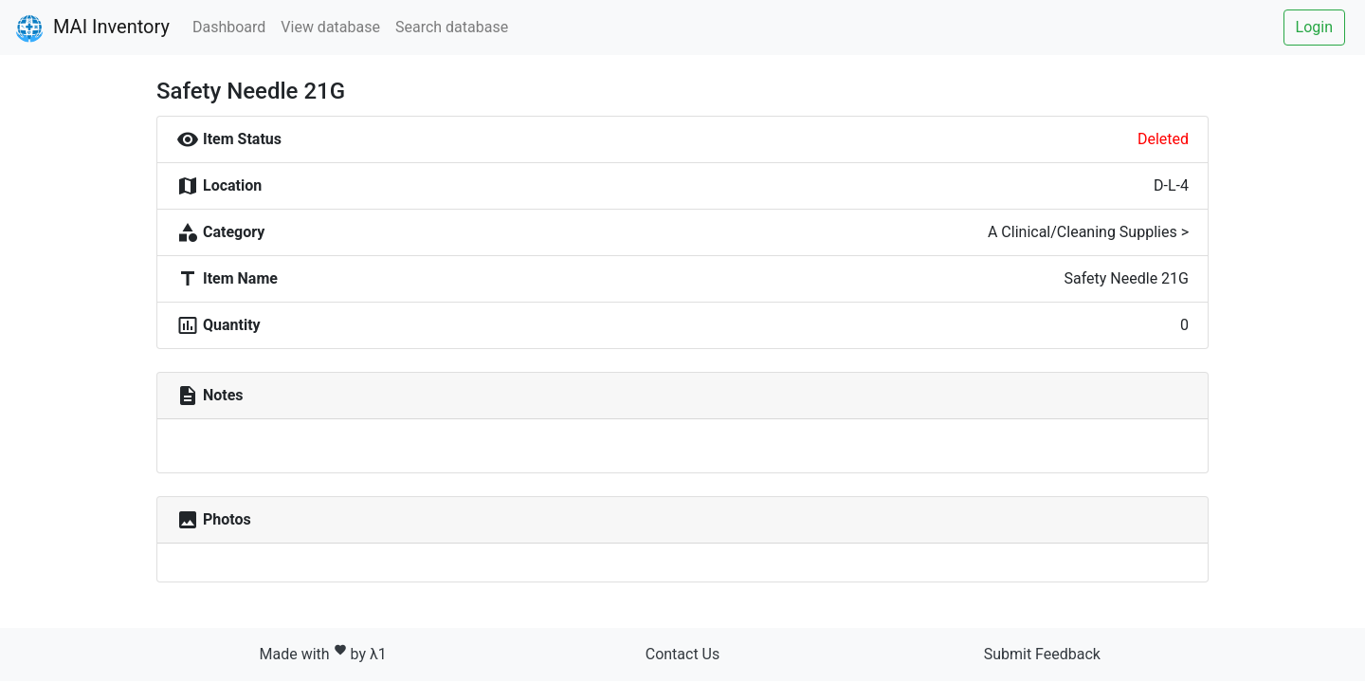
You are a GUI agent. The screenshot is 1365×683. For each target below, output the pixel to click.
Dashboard (228, 27)
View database (330, 27)
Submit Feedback (1042, 654)
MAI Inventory (92, 28)
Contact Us (683, 654)
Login (1314, 27)
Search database (451, 27)
